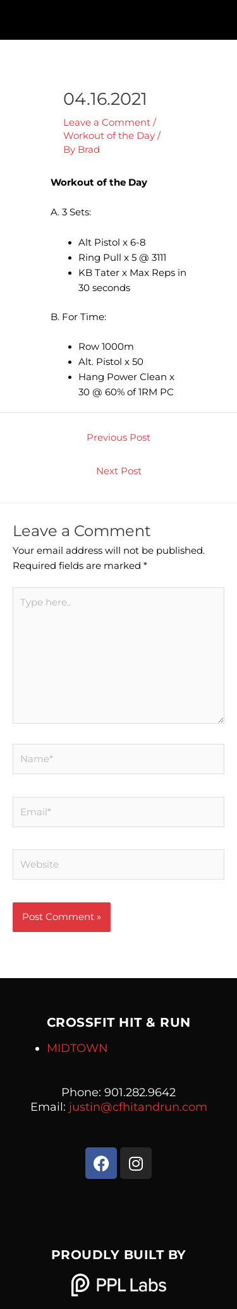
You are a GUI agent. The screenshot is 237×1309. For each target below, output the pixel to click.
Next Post (119, 471)
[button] (118, 16)
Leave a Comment (106, 122)
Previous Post (118, 437)
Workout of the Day (109, 135)
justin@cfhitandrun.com (138, 1107)
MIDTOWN (77, 1048)
